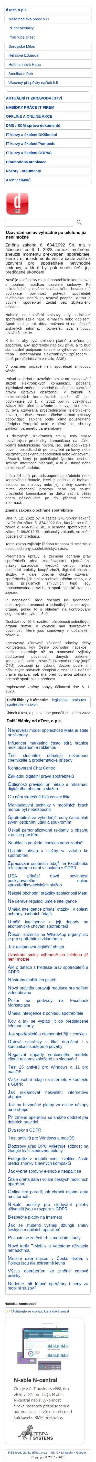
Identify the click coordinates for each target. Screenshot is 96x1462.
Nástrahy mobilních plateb (32, 979)
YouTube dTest (22, 37)
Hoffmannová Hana (24, 65)
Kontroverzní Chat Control (32, 768)
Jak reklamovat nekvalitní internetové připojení (48, 1094)
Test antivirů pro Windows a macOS (41, 1138)
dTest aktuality (22, 28)
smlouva (79, 700)
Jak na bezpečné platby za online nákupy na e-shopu (48, 1107)
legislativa (60, 700)
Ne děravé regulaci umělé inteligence (42, 901)
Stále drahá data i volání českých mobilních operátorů (48, 1181)
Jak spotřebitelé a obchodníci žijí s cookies (47, 1034)
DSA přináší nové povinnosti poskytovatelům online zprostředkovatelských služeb (48, 880)
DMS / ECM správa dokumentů (33, 125)
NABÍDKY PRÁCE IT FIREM (30, 107)
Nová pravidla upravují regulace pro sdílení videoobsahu (48, 990)
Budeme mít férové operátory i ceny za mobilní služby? (48, 1286)
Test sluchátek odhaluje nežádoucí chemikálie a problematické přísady (48, 757)
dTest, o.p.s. (17, 10)
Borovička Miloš (21, 46)
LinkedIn (66, 1452)
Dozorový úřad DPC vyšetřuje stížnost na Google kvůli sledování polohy (48, 1148)
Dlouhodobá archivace (26, 162)
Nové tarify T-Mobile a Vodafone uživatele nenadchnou (48, 1248)
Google (81, 1452)
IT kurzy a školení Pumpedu (31, 144)
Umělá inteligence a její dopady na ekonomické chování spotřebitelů (48, 924)
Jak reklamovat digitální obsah (36, 947)
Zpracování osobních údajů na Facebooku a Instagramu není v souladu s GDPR (48, 865)
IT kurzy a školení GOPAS (29, 153)
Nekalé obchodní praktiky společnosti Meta (47, 893)
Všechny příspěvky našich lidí (33, 83)
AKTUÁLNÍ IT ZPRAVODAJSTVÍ (34, 98)
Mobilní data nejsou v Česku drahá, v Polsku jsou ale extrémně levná (48, 1260)
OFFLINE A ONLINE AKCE (29, 116)
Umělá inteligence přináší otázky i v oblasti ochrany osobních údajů (48, 911)
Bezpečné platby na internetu (35, 1217)
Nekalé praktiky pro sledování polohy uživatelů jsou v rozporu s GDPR (48, 1206)
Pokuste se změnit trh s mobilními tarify (44, 1237)
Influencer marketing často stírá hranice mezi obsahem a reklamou (48, 745)
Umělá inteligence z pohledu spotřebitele (45, 1013)
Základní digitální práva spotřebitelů (41, 776)
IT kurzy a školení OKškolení (31, 135)
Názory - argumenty (23, 171)
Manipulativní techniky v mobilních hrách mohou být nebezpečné (48, 807)
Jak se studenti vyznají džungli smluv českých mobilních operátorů (48, 1227)
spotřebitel (15, 704)
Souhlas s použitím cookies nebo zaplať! (45, 842)
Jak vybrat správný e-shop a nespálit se (44, 1171)
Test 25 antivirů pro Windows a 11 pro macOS (48, 1069)
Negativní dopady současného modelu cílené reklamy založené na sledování (48, 1056)
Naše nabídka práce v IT (28, 19)
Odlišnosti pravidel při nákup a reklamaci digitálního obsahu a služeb (48, 786)
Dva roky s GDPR (24, 1130)
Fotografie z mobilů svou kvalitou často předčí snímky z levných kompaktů (48, 1161)
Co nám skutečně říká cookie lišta (39, 797)
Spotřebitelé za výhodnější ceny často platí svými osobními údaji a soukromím (48, 819)
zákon (33, 704)
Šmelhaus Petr (20, 74)
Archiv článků (18, 180)
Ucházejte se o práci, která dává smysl (40, 1311)
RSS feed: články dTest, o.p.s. (28, 1452)
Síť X (54, 1452)
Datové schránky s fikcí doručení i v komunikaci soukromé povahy (48, 1044)
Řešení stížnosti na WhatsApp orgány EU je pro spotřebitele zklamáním (48, 936)
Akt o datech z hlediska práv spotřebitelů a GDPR (48, 969)
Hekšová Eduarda (23, 55)
